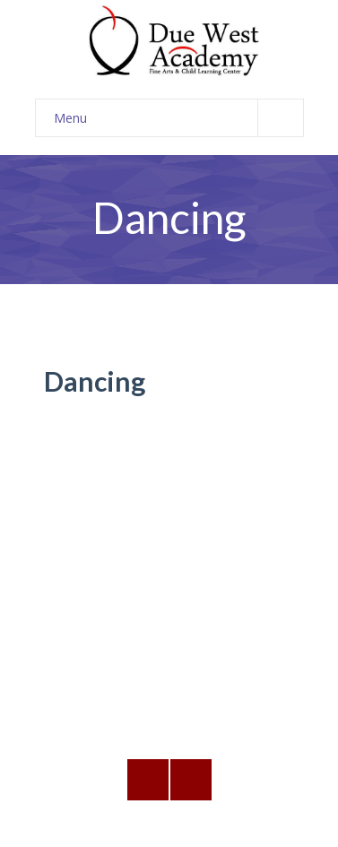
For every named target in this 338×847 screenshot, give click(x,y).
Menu (178, 118)
